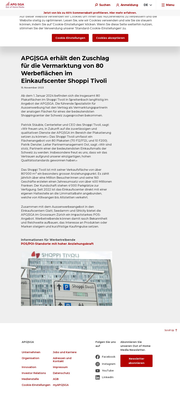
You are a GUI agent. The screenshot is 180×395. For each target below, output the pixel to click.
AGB (56, 379)
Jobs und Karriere (64, 352)
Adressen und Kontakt (62, 360)
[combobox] (148, 5)
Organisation (30, 358)
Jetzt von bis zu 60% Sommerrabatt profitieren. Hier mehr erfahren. (90, 12)
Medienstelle (30, 379)
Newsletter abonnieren (136, 361)
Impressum (60, 367)
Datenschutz (61, 373)
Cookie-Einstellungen (36, 385)
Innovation (29, 367)
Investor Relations (34, 373)
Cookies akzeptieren (110, 38)
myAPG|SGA (61, 385)
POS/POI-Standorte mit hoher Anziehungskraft (57, 243)
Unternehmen (31, 352)
